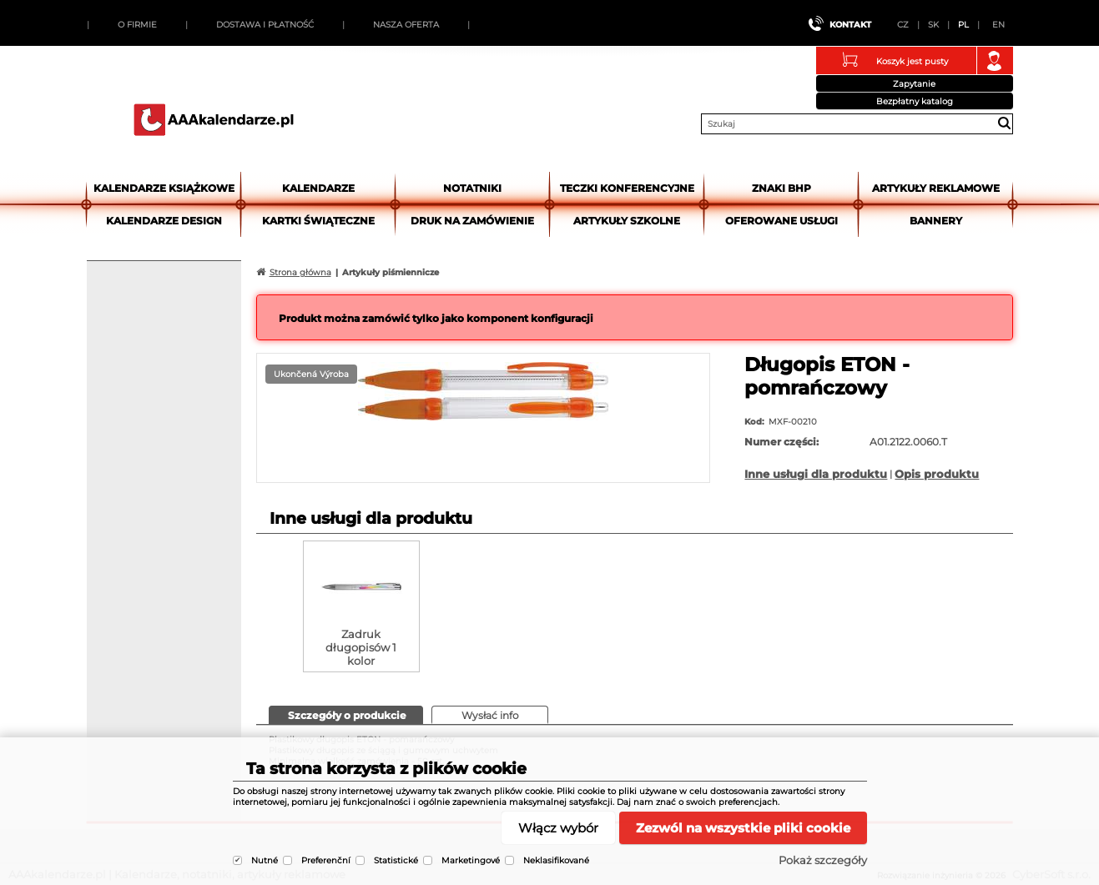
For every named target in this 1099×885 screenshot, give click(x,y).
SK (933, 24)
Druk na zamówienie (472, 220)
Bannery (936, 220)
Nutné (264, 860)
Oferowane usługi (781, 220)
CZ (903, 24)
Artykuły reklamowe (936, 188)
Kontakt (850, 24)
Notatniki (472, 188)
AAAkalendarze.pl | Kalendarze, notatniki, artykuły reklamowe (213, 119)
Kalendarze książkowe (163, 188)
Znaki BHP (781, 188)
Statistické (396, 860)
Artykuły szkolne (626, 220)
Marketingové (470, 860)
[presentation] (346, 714)
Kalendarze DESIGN (164, 220)
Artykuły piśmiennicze (390, 272)
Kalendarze (318, 188)
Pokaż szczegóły (823, 860)
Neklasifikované (556, 860)
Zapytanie (914, 83)
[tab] (346, 715)
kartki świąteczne (318, 220)
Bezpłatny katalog (914, 101)
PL (963, 24)
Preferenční (325, 860)
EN (998, 24)
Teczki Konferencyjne (627, 188)
